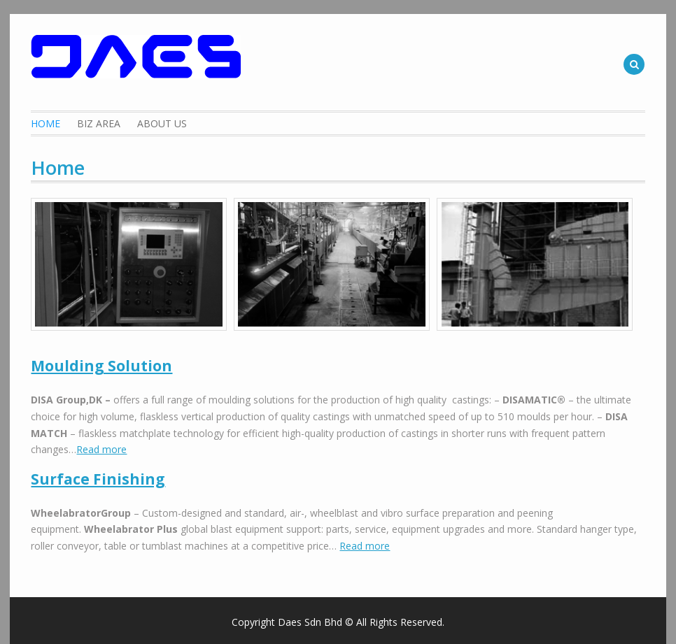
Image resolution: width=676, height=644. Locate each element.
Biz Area (98, 123)
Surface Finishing (98, 479)
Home (45, 123)
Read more (101, 449)
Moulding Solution (101, 365)
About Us (162, 123)
